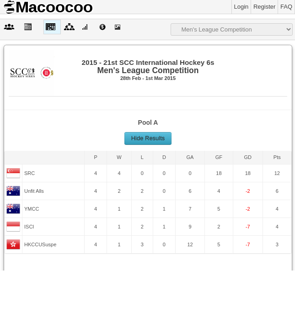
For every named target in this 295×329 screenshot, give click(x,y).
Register (264, 6)
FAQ (286, 6)
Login (241, 6)
